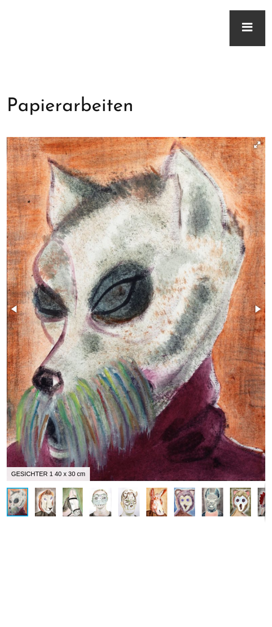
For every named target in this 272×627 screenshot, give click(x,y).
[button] (257, 144)
